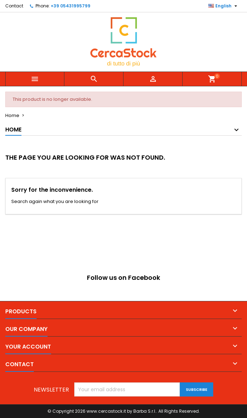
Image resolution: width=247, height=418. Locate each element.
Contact (14, 6)
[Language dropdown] (223, 6)
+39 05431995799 (70, 6)
